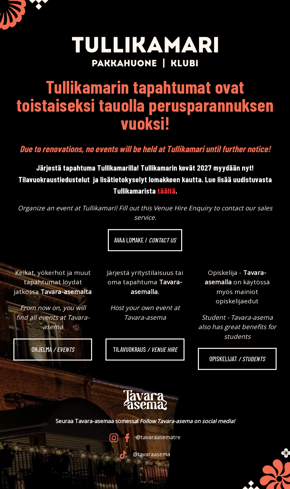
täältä (166, 190)
